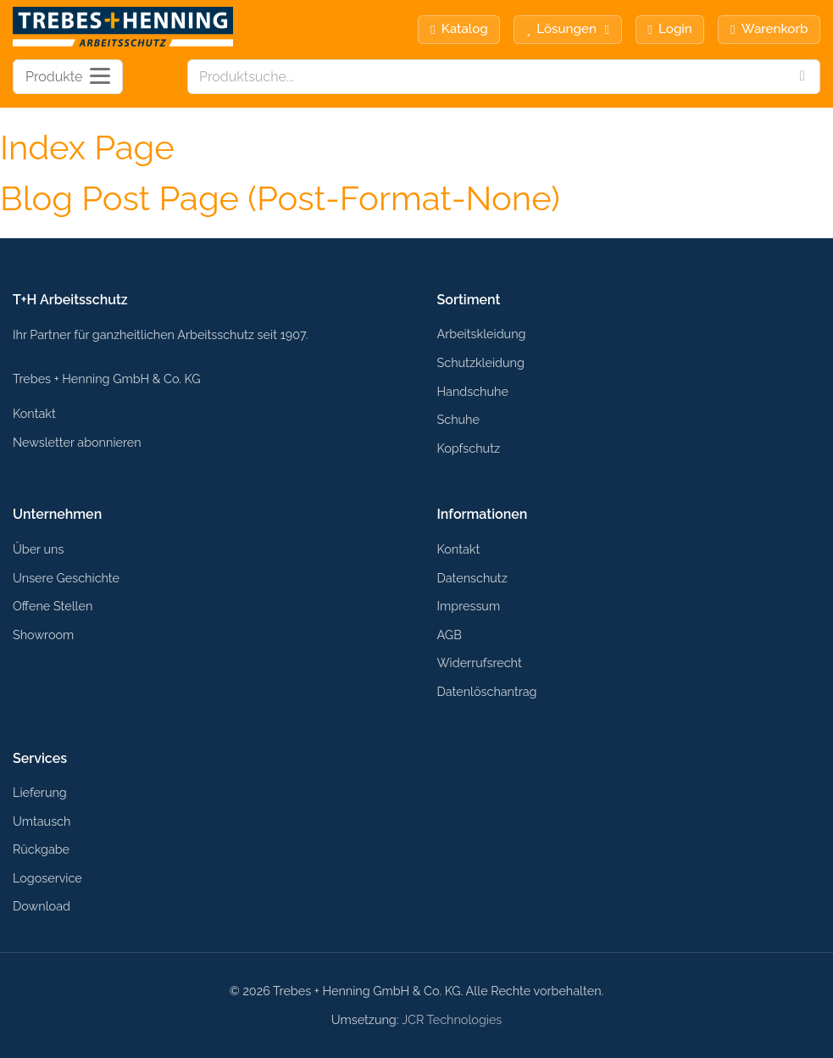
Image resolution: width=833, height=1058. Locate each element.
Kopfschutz (469, 448)
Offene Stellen (52, 606)
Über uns (38, 549)
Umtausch (41, 821)
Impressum (469, 606)
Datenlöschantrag (487, 691)
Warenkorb (769, 28)
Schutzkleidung (481, 362)
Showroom (43, 634)
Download (41, 906)
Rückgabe (41, 849)
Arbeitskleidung (481, 333)
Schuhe (458, 419)
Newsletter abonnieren (77, 442)
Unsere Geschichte (66, 578)
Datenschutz (472, 578)
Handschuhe (472, 391)
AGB (449, 634)
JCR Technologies (452, 1019)
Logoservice (47, 878)
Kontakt (34, 413)
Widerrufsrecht (479, 662)
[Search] (802, 76)
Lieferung (40, 792)
